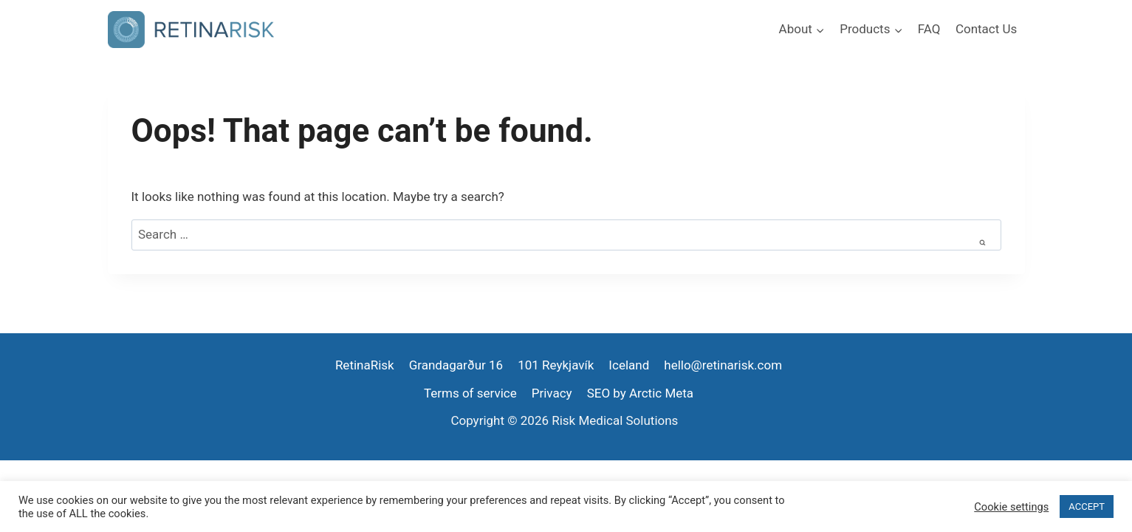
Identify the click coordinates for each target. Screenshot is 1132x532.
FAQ (929, 28)
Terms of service (470, 393)
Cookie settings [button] (1011, 507)
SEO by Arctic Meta (640, 393)
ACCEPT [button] (1086, 506)
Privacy (552, 393)
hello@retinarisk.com (723, 365)
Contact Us (986, 28)
